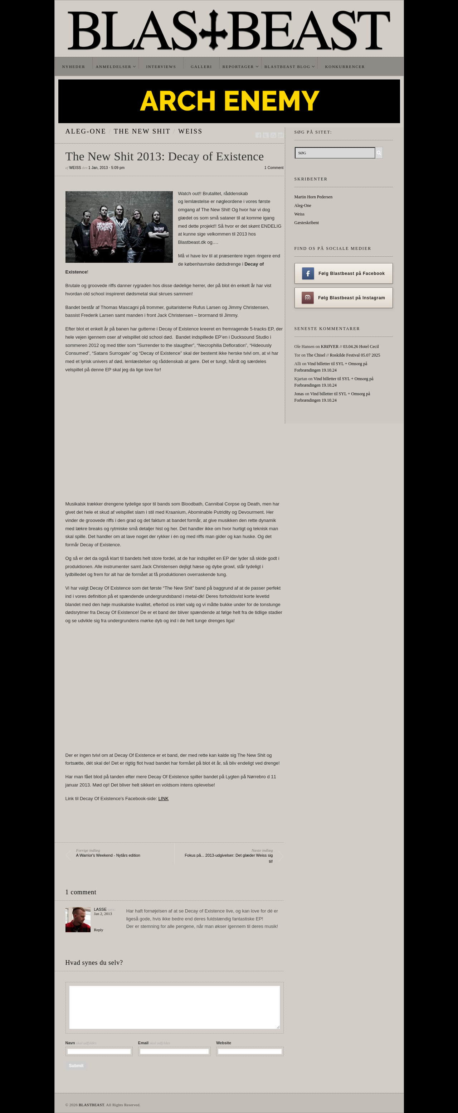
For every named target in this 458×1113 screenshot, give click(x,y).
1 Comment (274, 168)
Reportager (238, 66)
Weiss (190, 131)
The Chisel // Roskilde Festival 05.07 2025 (343, 355)
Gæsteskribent (306, 222)
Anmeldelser (113, 66)
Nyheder (74, 66)
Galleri (201, 66)
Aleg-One (85, 131)
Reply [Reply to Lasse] (98, 930)
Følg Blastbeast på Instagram (343, 298)
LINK (163, 798)
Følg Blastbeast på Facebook (343, 273)
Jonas (299, 393)
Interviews (161, 66)
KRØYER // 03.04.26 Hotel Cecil (350, 346)
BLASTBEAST (91, 1105)
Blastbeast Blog (287, 66)
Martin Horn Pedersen (313, 196)
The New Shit (142, 131)
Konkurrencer (345, 66)
